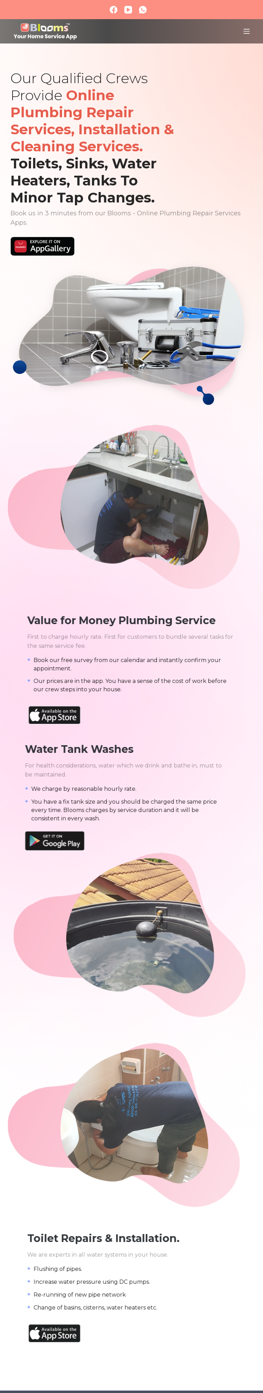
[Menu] (246, 31)
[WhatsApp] (143, 10)
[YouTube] (128, 10)
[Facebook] (113, 10)
